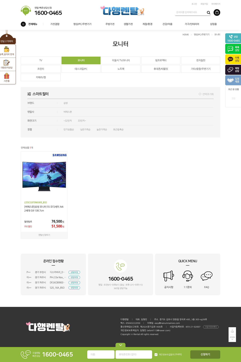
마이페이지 (215, 4)
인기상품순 (68, 129)
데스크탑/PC (81, 69)
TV (40, 60)
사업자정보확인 (211, 327)
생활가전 (128, 24)
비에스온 (67, 112)
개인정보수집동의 (166, 355)
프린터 (40, 69)
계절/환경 (147, 24)
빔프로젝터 (161, 60)
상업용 (213, 24)
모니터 (81, 60)
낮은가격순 (85, 129)
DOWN (232, 337)
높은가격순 (102, 129)
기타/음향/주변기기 (200, 69)
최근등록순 (118, 129)
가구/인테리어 (192, 24)
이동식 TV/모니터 (121, 60)
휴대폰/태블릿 (161, 69)
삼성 (65, 103)
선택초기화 (208, 94)
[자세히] (178, 354)
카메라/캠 (41, 77)
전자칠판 (200, 60)
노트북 (121, 69)
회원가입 (204, 4)
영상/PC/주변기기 (82, 24)
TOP (232, 332)
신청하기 (205, 354)
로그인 (194, 4)
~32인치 (67, 121)
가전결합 (54, 24)
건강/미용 (167, 24)
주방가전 (109, 24)
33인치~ (82, 121)
